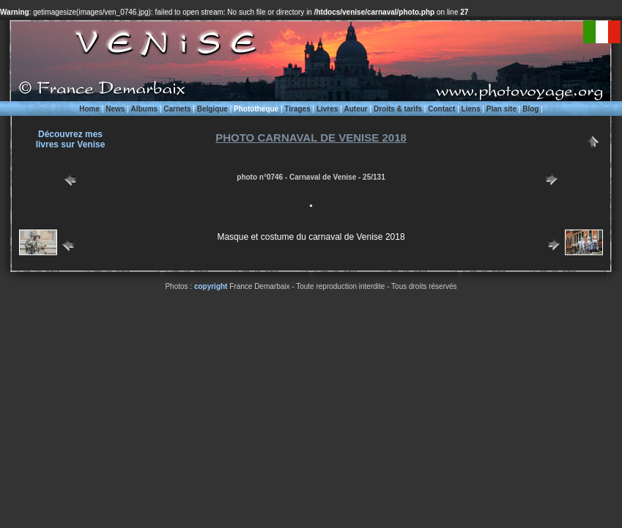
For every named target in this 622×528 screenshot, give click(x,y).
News (115, 109)
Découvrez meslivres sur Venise (70, 139)
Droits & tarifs (398, 109)
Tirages (297, 109)
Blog (530, 109)
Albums (144, 109)
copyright (211, 286)
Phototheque (256, 109)
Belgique (212, 109)
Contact (441, 109)
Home (89, 109)
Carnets (176, 109)
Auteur (356, 109)
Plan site (501, 109)
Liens (471, 109)
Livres (327, 109)
